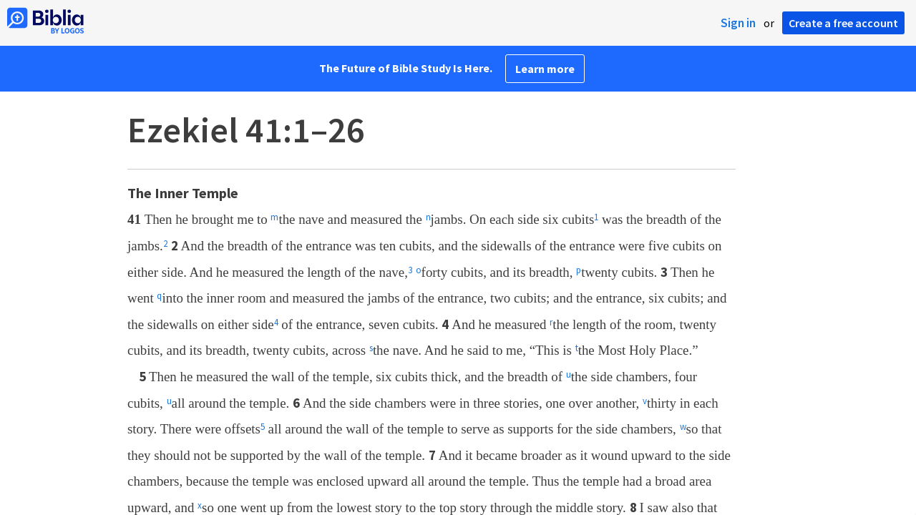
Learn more (545, 69)
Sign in (738, 23)
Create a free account (843, 23)
